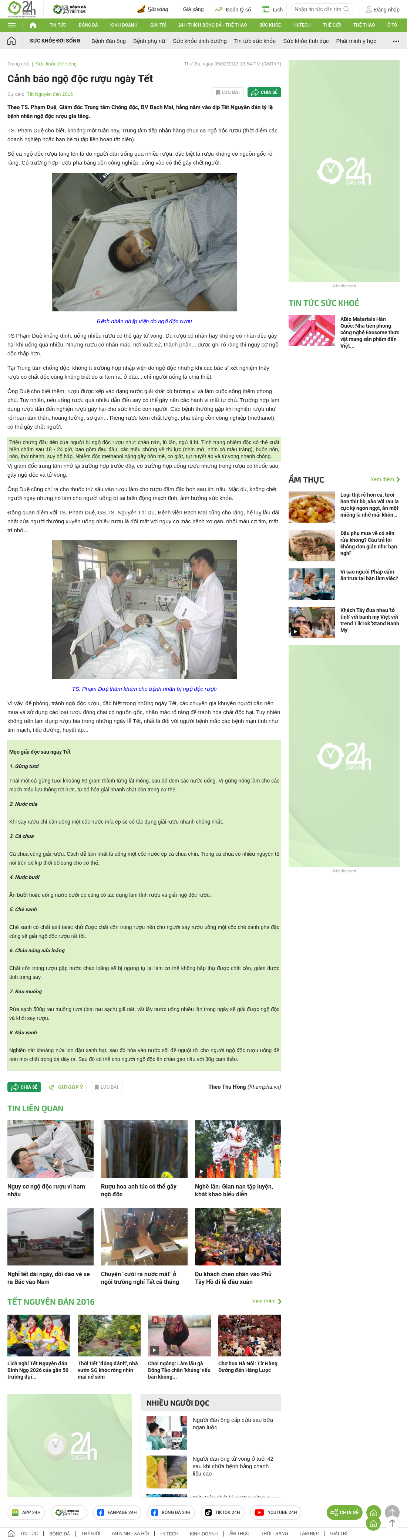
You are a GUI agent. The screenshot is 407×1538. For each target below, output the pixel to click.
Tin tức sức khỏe (255, 41)
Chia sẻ (269, 92)
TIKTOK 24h (222, 1512)
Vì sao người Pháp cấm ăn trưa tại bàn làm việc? (369, 575)
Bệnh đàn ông (108, 41)
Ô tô (392, 25)
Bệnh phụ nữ (149, 41)
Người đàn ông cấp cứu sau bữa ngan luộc (233, 1423)
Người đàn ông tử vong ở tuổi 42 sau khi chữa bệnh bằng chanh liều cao (233, 1466)
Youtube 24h (276, 1512)
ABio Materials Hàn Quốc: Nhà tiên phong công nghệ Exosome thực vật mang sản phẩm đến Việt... (369, 332)
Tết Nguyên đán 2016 (50, 94)
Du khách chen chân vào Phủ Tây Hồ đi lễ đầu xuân (233, 1278)
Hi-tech (302, 25)
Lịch (272, 9)
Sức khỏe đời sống (55, 41)
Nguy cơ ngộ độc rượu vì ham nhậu (46, 1190)
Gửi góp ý (65, 1087)
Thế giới (332, 25)
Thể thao (364, 25)
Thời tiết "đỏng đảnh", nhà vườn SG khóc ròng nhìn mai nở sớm (108, 1370)
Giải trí (158, 25)
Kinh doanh (124, 25)
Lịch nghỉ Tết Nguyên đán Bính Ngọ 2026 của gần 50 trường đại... (37, 1370)
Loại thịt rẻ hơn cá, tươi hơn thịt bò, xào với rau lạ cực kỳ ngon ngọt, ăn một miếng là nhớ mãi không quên (369, 505)
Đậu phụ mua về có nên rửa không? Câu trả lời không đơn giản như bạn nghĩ (368, 543)
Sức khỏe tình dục (306, 41)
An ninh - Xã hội (130, 1533)
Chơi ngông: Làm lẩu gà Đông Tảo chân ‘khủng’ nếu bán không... (179, 1370)
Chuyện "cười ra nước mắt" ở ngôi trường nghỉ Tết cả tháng (140, 1278)
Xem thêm (264, 1301)
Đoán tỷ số (233, 9)
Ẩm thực (306, 479)
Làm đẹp (309, 1533)
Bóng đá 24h (171, 1512)
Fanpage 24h (117, 1512)
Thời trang (274, 1533)
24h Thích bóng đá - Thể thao (212, 25)
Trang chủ (18, 64)
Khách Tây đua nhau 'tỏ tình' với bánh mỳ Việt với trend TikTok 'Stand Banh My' (369, 620)
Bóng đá (88, 25)
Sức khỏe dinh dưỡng (200, 41)
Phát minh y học (356, 41)
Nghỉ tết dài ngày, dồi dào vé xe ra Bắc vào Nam (48, 1278)
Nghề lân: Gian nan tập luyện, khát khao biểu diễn (234, 1190)
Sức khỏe (270, 25)
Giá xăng (193, 9)
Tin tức (58, 25)
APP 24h (26, 1512)
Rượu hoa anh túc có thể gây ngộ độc (138, 1190)
